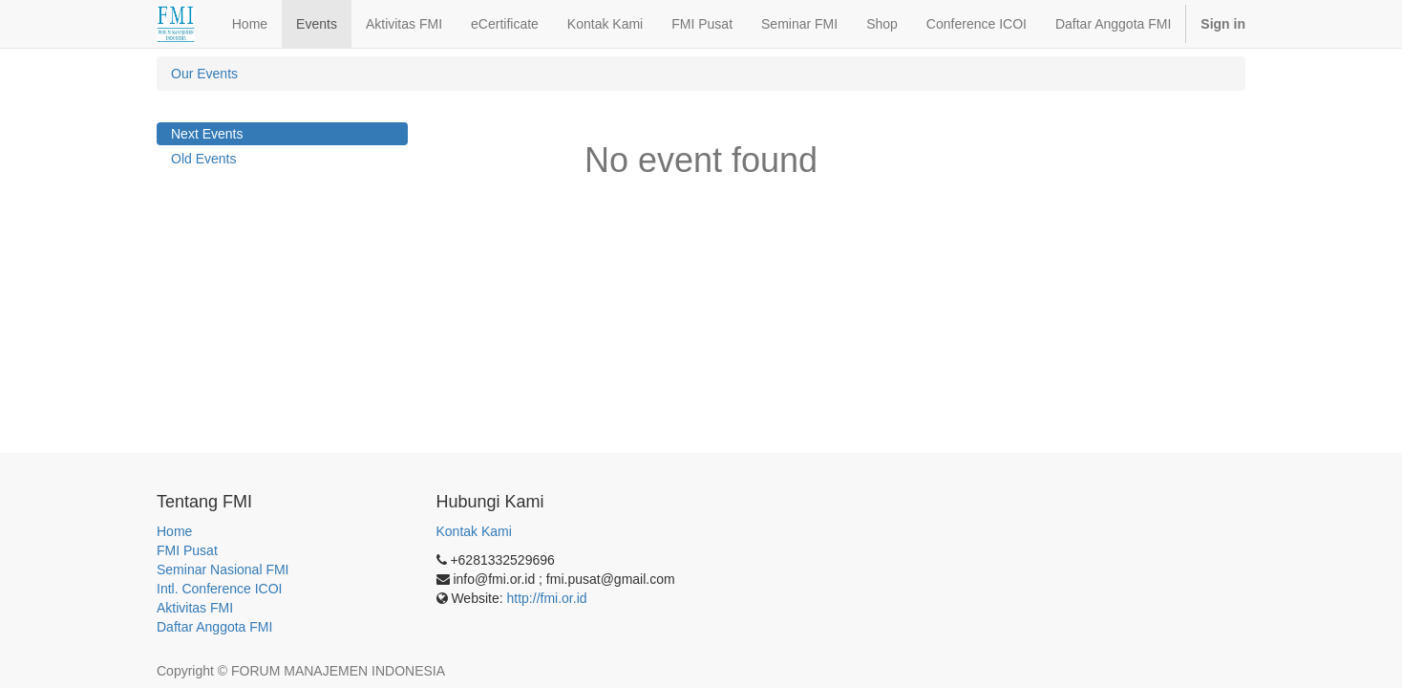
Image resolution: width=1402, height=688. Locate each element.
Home (174, 531)
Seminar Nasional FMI (223, 569)
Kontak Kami (474, 531)
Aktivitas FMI (195, 607)
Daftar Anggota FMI (214, 626)
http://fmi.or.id (547, 598)
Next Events (207, 133)
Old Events (203, 158)
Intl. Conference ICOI (220, 588)
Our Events (204, 73)
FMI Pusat (187, 550)
